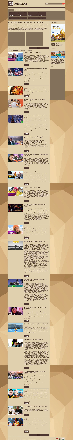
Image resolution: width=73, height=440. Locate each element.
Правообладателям (32, 439)
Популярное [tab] (21, 10)
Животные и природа (32, 12)
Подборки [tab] (11, 10)
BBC (39, 12)
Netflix (20, 15)
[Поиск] (53, 3)
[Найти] (63, 3)
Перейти (26, 65)
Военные (40, 15)
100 (45, 48)
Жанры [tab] (16, 10)
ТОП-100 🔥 (12, 12)
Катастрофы (12, 15)
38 (38, 48)
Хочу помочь (22, 439)
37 (36, 48)
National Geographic (22, 12)
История (30, 15)
